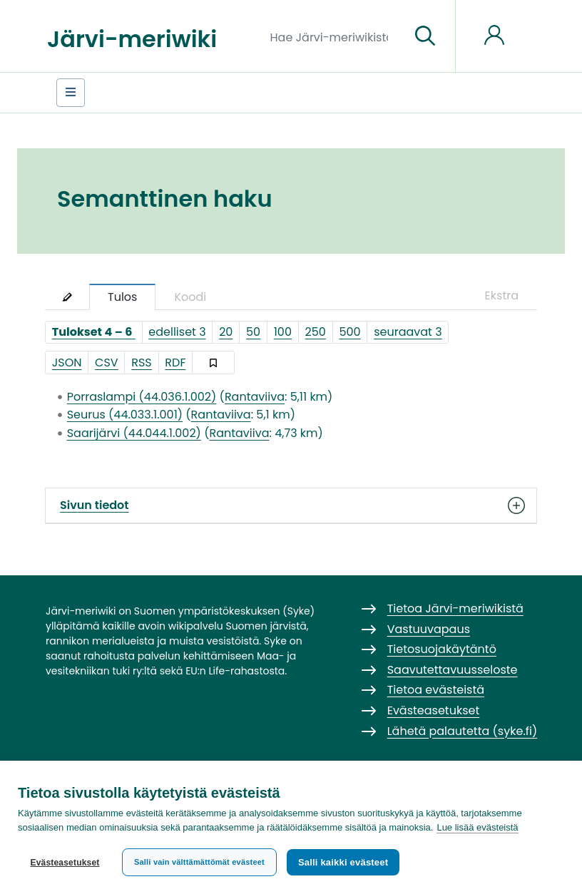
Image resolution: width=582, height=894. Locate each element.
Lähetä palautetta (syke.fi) (462, 731)
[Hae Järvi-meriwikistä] (335, 36)
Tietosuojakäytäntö (441, 649)
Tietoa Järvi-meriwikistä (455, 608)
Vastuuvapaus (428, 629)
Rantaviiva (255, 397)
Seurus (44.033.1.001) (125, 414)
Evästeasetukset (64, 863)
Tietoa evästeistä (435, 690)
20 (226, 332)
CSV (106, 362)
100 (283, 332)
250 (315, 332)
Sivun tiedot (291, 505)
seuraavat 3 (407, 332)
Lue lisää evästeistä (477, 827)
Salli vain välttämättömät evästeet (199, 862)
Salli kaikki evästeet (343, 862)
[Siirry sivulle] (425, 36)
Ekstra (502, 295)
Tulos (122, 297)
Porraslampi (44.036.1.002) (142, 397)
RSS (141, 362)
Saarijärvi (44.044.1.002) (134, 433)
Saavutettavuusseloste (452, 670)
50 (253, 332)
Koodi (190, 297)
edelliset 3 (176, 332)
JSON (67, 362)
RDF (175, 362)
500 (349, 332)
